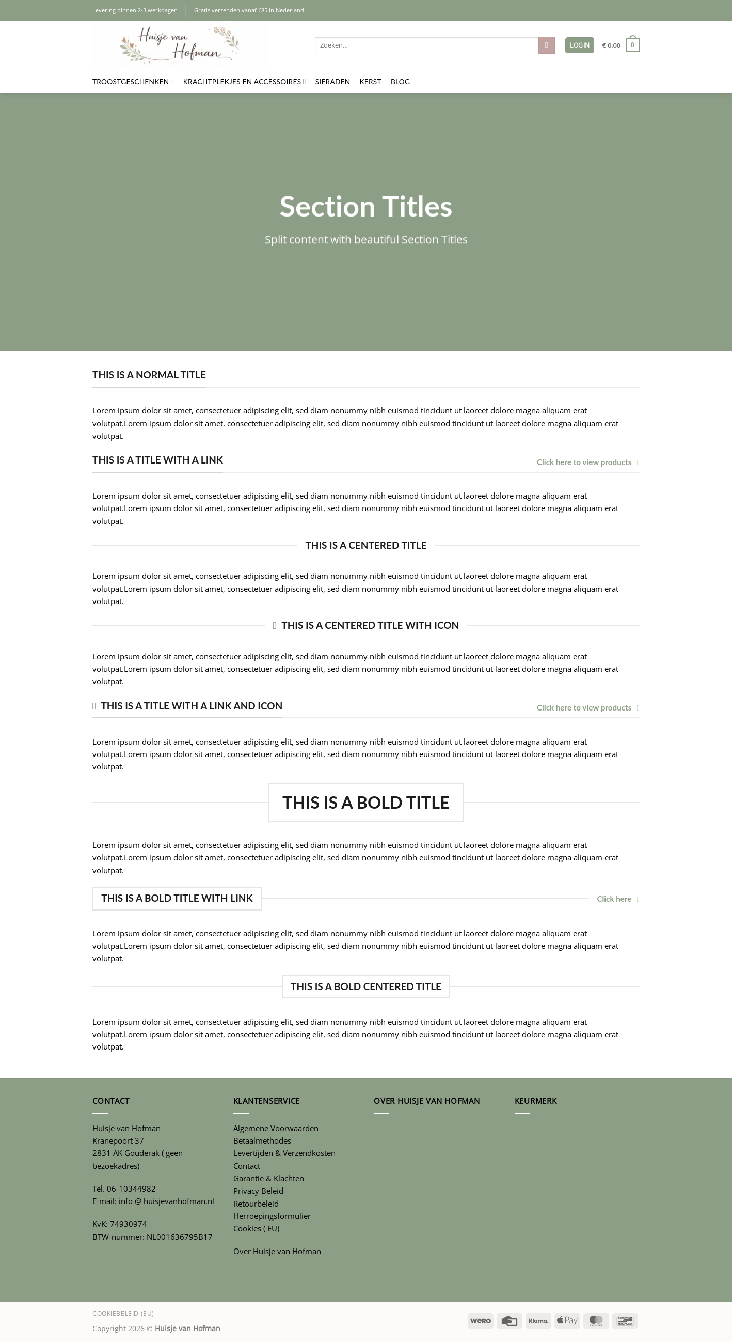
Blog (400, 81)
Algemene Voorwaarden (276, 1128)
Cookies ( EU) (256, 1228)
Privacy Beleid (258, 1190)
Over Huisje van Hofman (277, 1251)
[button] (579, 45)
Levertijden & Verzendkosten (284, 1153)
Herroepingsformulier (272, 1216)
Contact (246, 1166)
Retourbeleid (256, 1203)
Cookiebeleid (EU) (123, 1313)
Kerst (370, 81)
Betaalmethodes (262, 1140)
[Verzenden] (546, 45)
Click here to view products (588, 462)
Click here (618, 899)
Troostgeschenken (133, 81)
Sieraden (333, 81)
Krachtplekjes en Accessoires (244, 81)
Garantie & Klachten (268, 1178)
